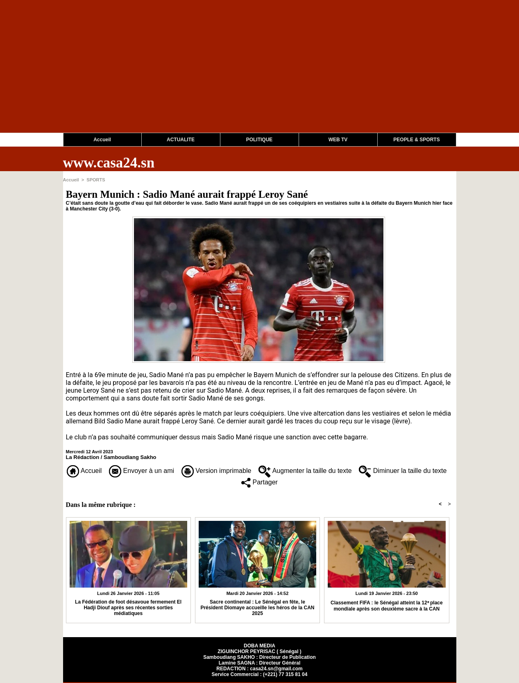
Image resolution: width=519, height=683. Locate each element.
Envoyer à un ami (141, 470)
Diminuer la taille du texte (402, 470)
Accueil (102, 139)
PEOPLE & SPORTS (416, 139)
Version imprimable (216, 470)
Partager (259, 482)
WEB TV (338, 139)
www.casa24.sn (109, 163)
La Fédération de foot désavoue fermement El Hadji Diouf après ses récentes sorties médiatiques (128, 607)
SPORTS (95, 179)
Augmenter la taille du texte (304, 470)
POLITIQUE (259, 139)
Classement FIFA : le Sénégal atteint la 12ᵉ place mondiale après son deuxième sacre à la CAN (387, 606)
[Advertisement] (246, 75)
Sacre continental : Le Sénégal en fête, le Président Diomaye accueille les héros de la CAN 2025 (257, 607)
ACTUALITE (181, 139)
